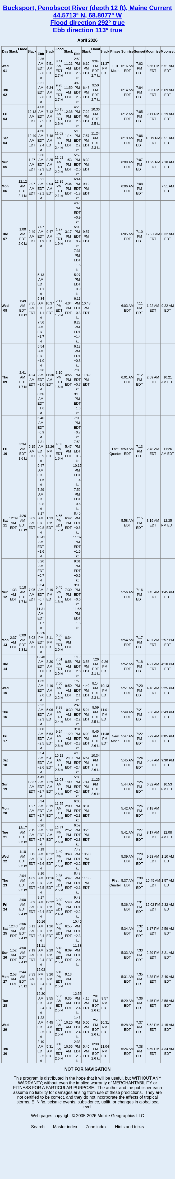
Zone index (96, 1127)
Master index (65, 1127)
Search (38, 1127)
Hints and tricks (129, 1127)
